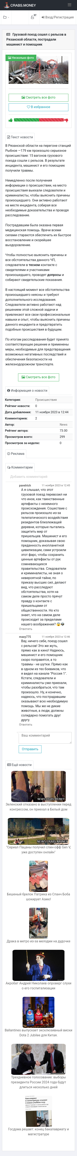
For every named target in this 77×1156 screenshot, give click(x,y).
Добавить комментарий (28, 477)
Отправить (30, 749)
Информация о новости (27, 391)
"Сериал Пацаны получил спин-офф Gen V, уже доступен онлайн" (38, 849)
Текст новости (20, 137)
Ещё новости (19, 765)
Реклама (15, 454)
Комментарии (20, 467)
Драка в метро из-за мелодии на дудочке (38, 941)
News (64, 424)
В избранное (38, 107)
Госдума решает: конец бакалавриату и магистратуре (38, 1131)
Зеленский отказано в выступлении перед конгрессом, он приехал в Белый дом (38, 806)
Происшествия (46, 400)
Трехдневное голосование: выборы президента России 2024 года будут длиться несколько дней (38, 1082)
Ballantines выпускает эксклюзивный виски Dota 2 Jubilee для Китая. (38, 1032)
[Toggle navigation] (69, 5)
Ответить (25, 629)
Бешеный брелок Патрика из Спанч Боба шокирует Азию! (38, 896)
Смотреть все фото (38, 97)
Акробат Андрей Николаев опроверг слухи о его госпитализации (38, 985)
